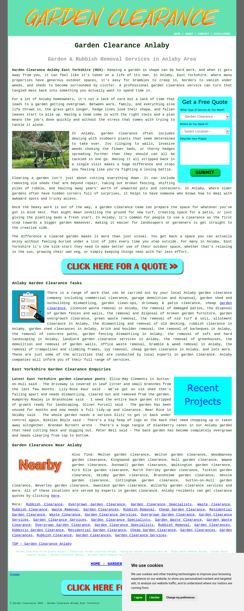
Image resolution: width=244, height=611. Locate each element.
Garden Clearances (101, 509)
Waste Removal (65, 509)
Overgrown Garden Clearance (96, 504)
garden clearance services (196, 485)
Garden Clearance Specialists (161, 504)
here (55, 496)
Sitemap (15, 574)
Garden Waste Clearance (178, 520)
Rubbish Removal (138, 509)
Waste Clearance (213, 504)
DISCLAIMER (222, 33)
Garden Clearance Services (110, 515)
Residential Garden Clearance (97, 530)
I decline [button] (154, 597)
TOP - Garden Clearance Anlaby (42, 544)
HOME (177, 33)
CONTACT (203, 33)
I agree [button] (138, 597)
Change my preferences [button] (180, 597)
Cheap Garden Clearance (182, 509)
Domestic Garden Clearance (38, 530)
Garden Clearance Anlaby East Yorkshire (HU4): (58, 70)
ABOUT (189, 33)
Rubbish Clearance (44, 504)
